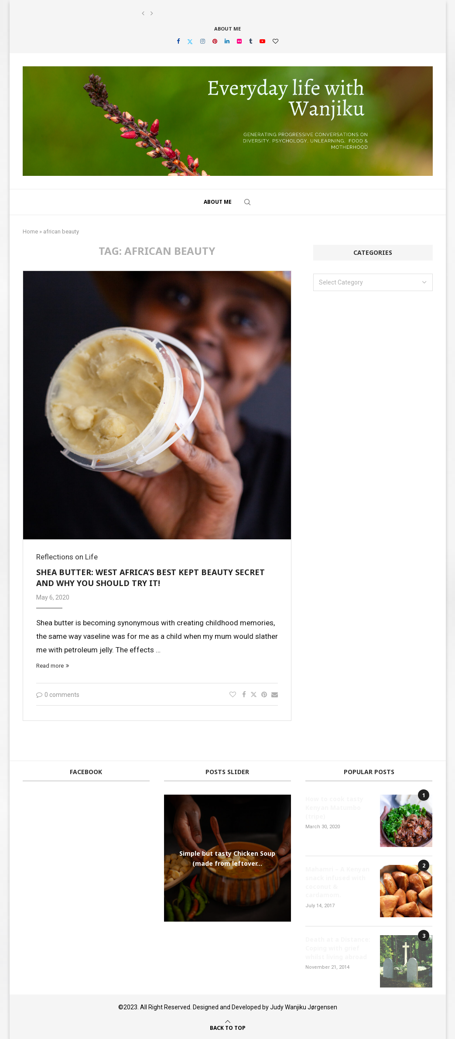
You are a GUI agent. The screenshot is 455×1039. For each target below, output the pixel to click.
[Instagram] (202, 41)
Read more (52, 665)
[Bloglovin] (275, 41)
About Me (227, 28)
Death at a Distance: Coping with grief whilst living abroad (337, 947)
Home (30, 231)
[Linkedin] (227, 41)
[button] (143, 14)
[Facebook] (178, 41)
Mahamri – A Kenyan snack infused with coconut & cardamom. (337, 882)
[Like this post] (232, 695)
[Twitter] (190, 41)
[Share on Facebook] (244, 695)
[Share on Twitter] (253, 694)
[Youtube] (262, 41)
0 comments (57, 694)
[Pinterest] (214, 41)
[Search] (247, 202)
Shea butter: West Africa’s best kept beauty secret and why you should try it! (150, 577)
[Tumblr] (250, 41)
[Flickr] (239, 41)
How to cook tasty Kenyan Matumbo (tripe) (334, 807)
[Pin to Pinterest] (264, 695)
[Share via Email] (274, 695)
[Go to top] (228, 1027)
